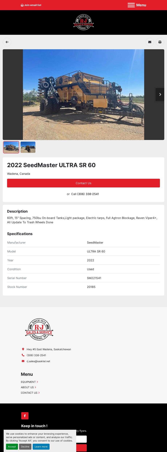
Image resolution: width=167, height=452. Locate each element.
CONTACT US (29, 392)
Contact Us (83, 183)
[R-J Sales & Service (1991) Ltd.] (39, 329)
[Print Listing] (160, 42)
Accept (12, 446)
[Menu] (131, 5)
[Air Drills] (7, 42)
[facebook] (24, 415)
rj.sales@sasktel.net (38, 361)
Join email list (32, 5)
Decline (25, 446)
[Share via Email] (149, 42)
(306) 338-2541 (88, 194)
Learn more (41, 446)
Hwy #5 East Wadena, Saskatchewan (49, 349)
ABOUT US (27, 387)
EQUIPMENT (28, 381)
